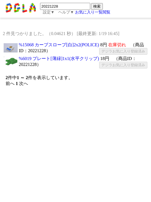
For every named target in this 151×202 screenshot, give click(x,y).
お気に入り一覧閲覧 (92, 12)
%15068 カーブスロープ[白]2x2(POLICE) (59, 44)
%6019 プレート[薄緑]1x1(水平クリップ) (59, 58)
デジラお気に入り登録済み (123, 51)
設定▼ (49, 12)
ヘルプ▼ (66, 12)
